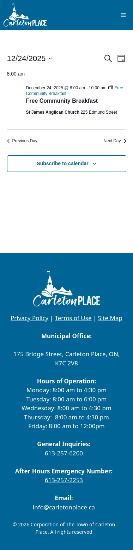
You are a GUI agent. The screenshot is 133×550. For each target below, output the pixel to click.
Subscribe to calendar (62, 163)
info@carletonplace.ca (64, 507)
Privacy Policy (29, 318)
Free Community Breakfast (62, 101)
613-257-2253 (64, 480)
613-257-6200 (64, 453)
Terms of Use (73, 318)
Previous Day (22, 140)
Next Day (114, 140)
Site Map (110, 318)
